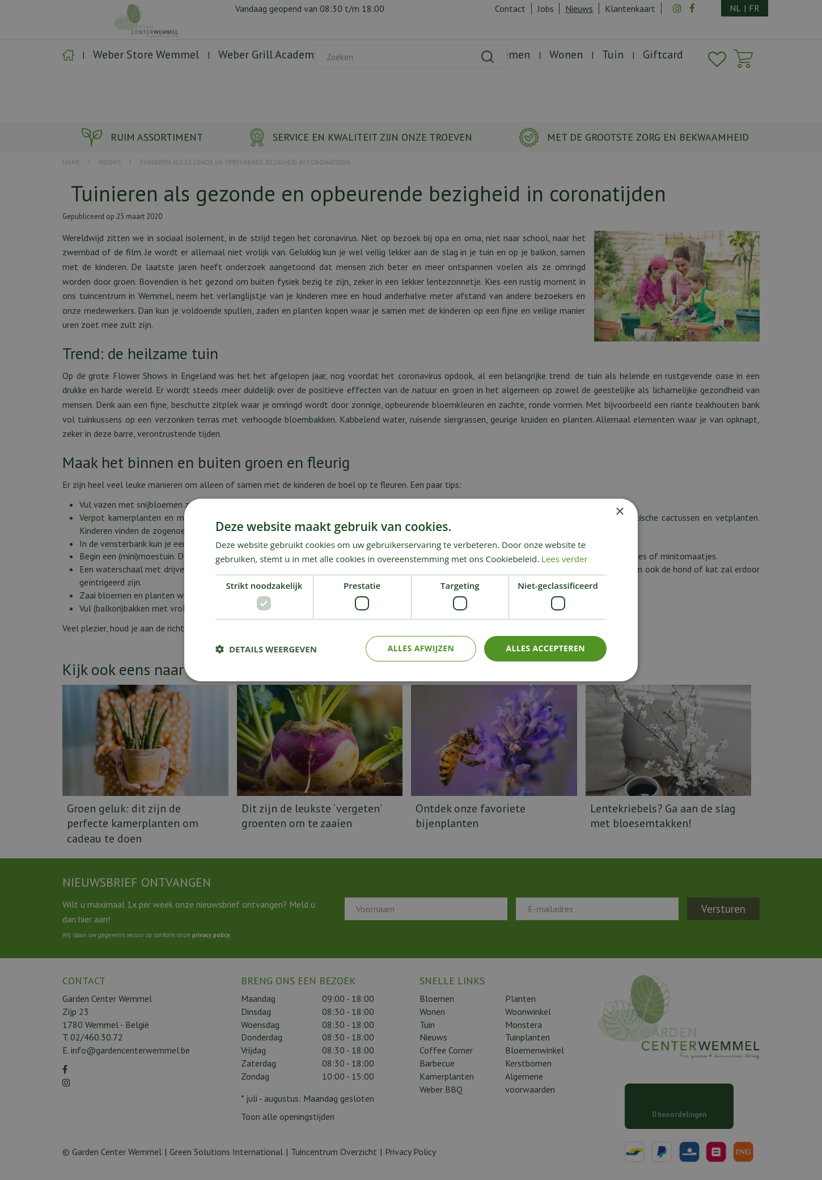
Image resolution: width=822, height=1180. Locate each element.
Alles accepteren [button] (545, 648)
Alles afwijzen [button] (421, 648)
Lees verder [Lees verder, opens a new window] (564, 558)
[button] (266, 649)
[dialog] (411, 590)
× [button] (619, 512)
